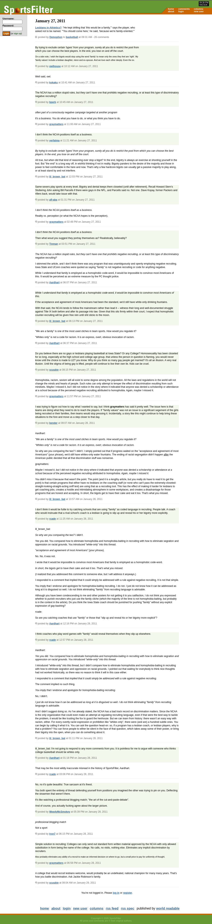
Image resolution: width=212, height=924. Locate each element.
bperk (52, 102)
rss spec (127, 908)
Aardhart (54, 282)
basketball (72, 37)
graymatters (56, 124)
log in (116, 892)
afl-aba (53, 199)
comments (184, 9)
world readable (167, 908)
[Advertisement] (177, 47)
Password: (8, 25)
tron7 (52, 833)
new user (199, 11)
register (127, 892)
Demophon (56, 37)
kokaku (53, 82)
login (181, 11)
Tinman (53, 243)
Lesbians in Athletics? (48, 27)
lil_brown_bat (57, 176)
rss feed (112, 908)
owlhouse (55, 66)
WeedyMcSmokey (59, 811)
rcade (52, 518)
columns (198, 9)
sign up (17, 33)
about (171, 11)
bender (53, 423)
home (171, 9)
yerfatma (54, 140)
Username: (8, 18)
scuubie (54, 369)
